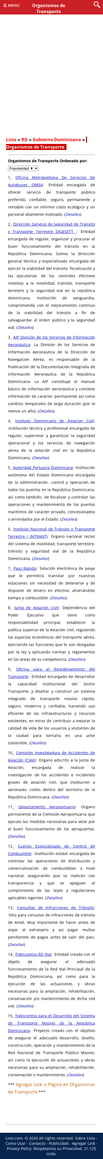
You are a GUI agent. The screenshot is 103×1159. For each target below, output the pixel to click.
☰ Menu (11, 5)
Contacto (37, 1143)
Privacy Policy (19, 1148)
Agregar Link (83, 1143)
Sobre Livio (85, 1138)
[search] (97, 5)
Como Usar (15, 1143)
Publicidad (58, 1143)
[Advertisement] (51, 80)
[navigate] (23, 168)
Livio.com (14, 1138)
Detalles (72, 214)
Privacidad (72, 1148)
